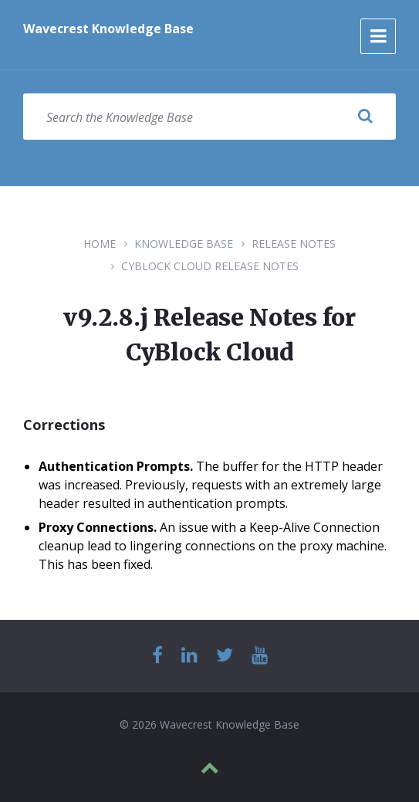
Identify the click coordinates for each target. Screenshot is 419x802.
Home (99, 243)
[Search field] (209, 116)
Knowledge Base (183, 243)
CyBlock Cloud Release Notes (210, 266)
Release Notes (294, 243)
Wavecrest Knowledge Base (108, 28)
